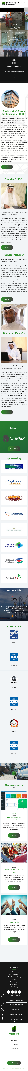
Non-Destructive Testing (14, 977)
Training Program (14, 982)
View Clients (14, 449)
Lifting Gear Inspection (14, 974)
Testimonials (14, 922)
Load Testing (14, 984)
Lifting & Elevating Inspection (14, 971)
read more (7, 247)
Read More (7, 167)
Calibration (14, 979)
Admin (14, 815)
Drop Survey (14, 987)
